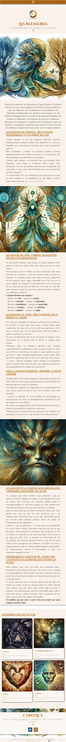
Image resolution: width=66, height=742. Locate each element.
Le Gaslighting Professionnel (43, 651)
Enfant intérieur (35, 181)
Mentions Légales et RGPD (33, 741)
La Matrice (38, 693)
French (51, 741)
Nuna (4, 654)
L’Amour (5, 694)
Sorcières (6, 652)
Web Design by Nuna (48, 739)
